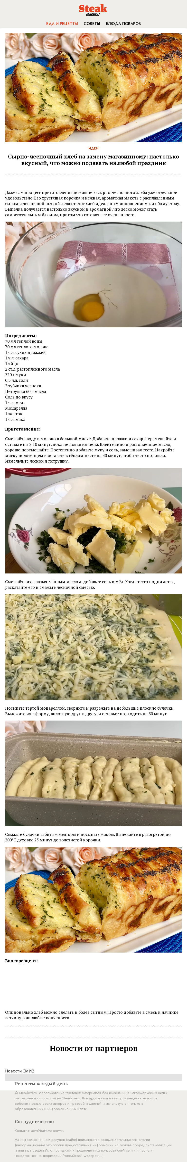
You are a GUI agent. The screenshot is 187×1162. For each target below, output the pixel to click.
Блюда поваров (123, 23)
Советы (92, 23)
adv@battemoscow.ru (47, 1130)
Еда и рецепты (62, 23)
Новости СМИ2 (19, 1071)
